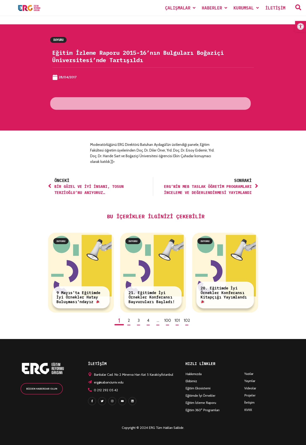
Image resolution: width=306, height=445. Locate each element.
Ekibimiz (191, 381)
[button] (300, 26)
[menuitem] (180, 7)
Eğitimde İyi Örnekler (200, 396)
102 (187, 320)
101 (177, 320)
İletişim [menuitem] (275, 7)
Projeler (250, 395)
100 (167, 320)
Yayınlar (249, 381)
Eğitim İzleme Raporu (200, 403)
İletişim (249, 402)
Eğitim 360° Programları (202, 410)
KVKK (248, 410)
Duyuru (58, 40)
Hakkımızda (193, 374)
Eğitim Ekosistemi (197, 388)
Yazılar (248, 374)
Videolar (250, 388)
